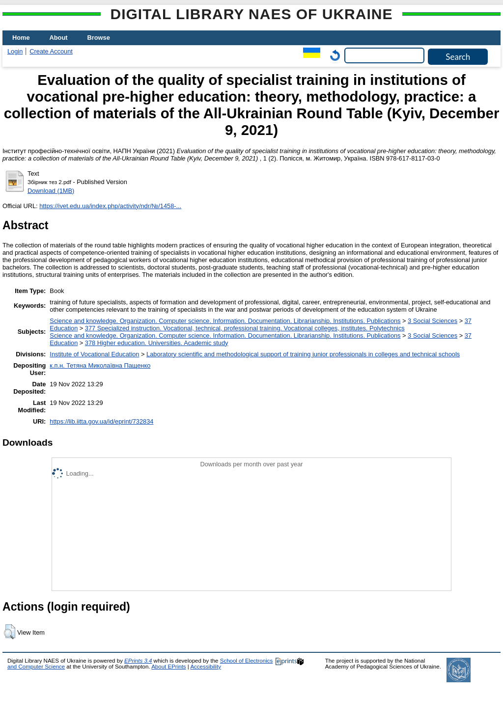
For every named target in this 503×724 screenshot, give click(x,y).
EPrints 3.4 (138, 661)
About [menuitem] (59, 37)
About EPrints (168, 667)
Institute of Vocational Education (94, 354)
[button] (9, 631)
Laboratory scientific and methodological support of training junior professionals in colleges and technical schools (303, 354)
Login (15, 51)
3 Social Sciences (432, 320)
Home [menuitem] (21, 37)
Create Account (51, 51)
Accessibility (205, 667)
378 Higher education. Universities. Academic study (156, 343)
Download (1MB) (51, 190)
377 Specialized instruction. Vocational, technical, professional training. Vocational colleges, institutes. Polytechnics (245, 328)
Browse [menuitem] (98, 37)
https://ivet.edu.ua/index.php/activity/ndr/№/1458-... (110, 206)
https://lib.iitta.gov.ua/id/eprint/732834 (101, 421)
